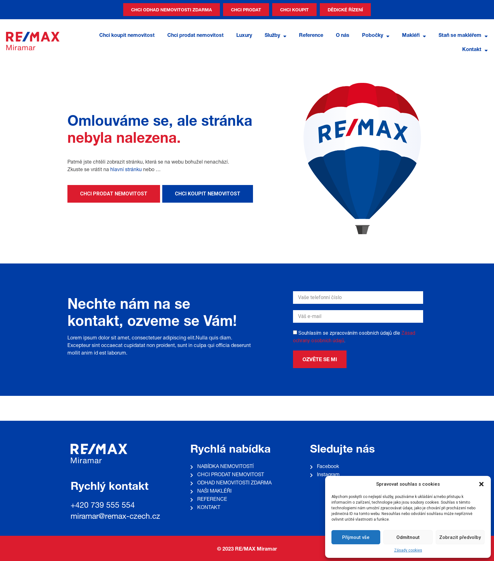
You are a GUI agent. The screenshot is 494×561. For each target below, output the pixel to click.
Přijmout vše (356, 537)
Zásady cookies (408, 550)
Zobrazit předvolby (460, 537)
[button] (481, 484)
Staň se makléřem (463, 36)
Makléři (414, 36)
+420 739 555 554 (103, 506)
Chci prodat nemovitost (195, 35)
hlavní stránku (126, 170)
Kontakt (475, 50)
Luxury (244, 35)
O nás (342, 35)
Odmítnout (408, 537)
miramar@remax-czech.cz (115, 517)
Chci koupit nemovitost (127, 35)
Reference (311, 35)
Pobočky (375, 36)
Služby (275, 36)
